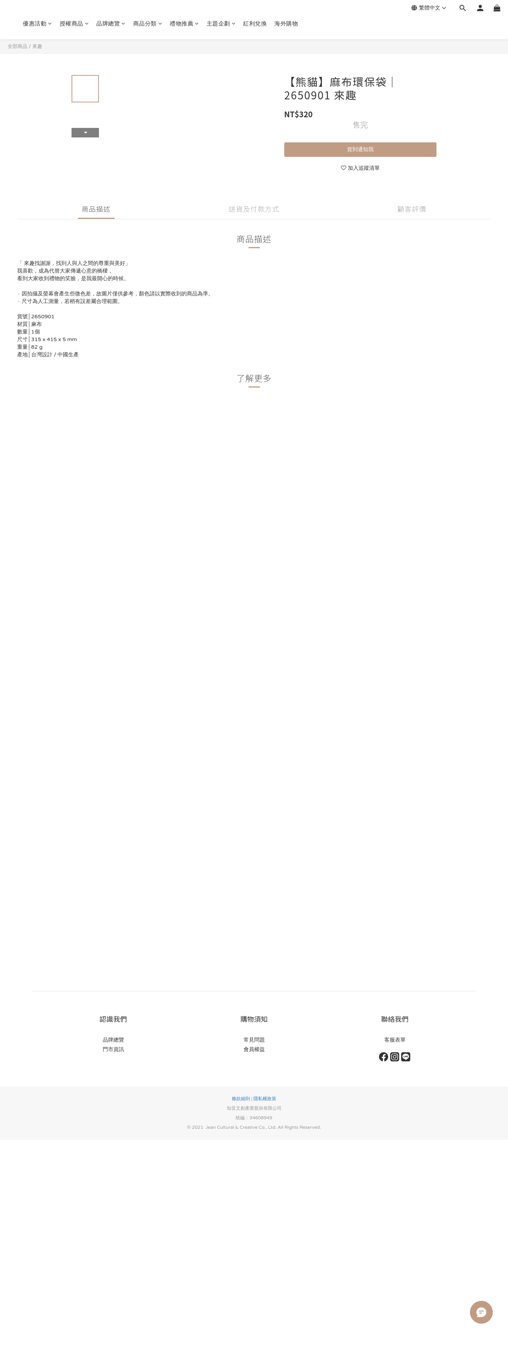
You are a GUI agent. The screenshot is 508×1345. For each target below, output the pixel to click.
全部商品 (17, 46)
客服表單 (395, 1040)
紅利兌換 (255, 23)
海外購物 (286, 23)
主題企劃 (221, 23)
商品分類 (147, 23)
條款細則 (241, 1098)
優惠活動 (37, 23)
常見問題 (254, 1040)
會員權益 (254, 1049)
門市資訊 (113, 1049)
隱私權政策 (264, 1098)
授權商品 (74, 23)
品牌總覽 (111, 23)
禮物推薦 (184, 23)
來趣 (37, 46)
